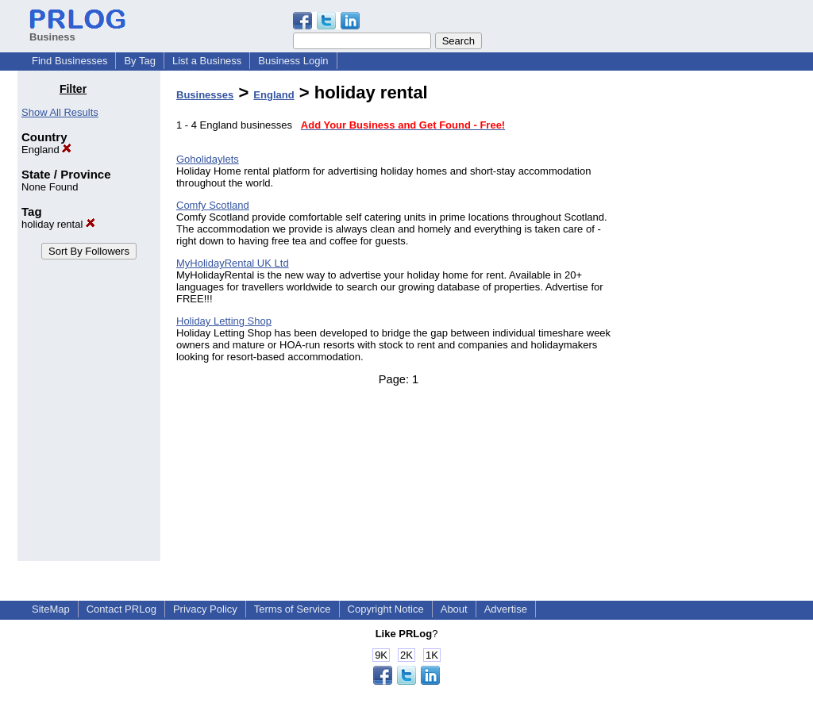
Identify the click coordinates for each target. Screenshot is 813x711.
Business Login (293, 61)
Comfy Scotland (212, 205)
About (454, 609)
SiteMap (51, 609)
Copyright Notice (386, 609)
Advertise (505, 609)
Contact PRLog (121, 609)
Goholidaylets (207, 159)
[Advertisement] (714, 321)
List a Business (206, 61)
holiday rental (58, 224)
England (46, 150)
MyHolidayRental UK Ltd (232, 263)
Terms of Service (292, 609)
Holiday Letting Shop (224, 321)
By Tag (140, 61)
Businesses (204, 95)
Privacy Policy (205, 609)
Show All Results (59, 112)
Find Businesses (69, 61)
